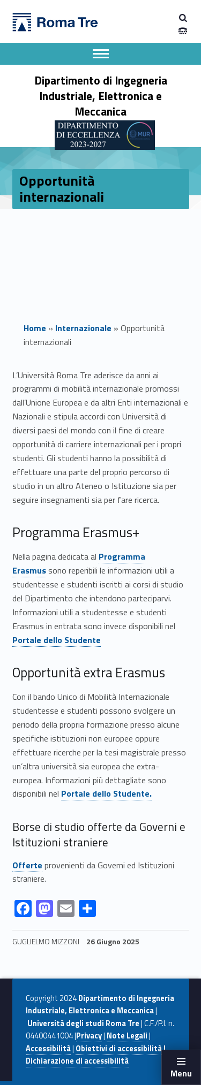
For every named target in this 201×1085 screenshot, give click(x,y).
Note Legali (127, 1036)
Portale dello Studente (56, 639)
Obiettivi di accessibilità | (121, 1049)
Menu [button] (181, 1073)
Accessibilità (48, 1049)
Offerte (27, 865)
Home (35, 328)
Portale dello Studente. (106, 793)
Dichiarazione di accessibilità (77, 1061)
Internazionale (83, 328)
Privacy (89, 1036)
